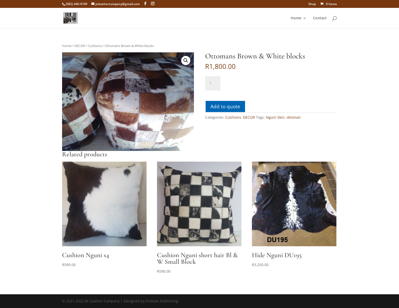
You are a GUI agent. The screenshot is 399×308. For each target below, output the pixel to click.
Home (296, 18)
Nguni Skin (275, 117)
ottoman (294, 117)
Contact (320, 18)
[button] (185, 60)
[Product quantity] (212, 83)
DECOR (79, 45)
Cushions (95, 45)
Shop (312, 4)
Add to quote (225, 106)
